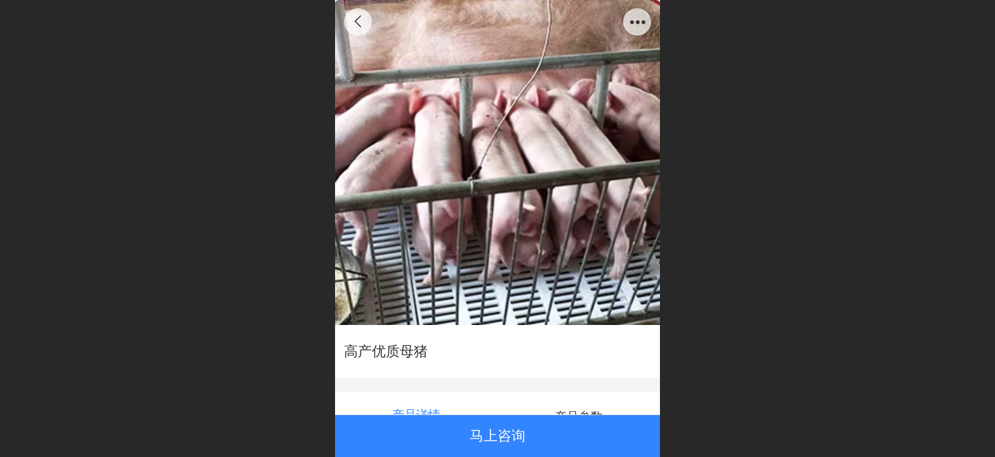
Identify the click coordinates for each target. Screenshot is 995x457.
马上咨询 (497, 436)
